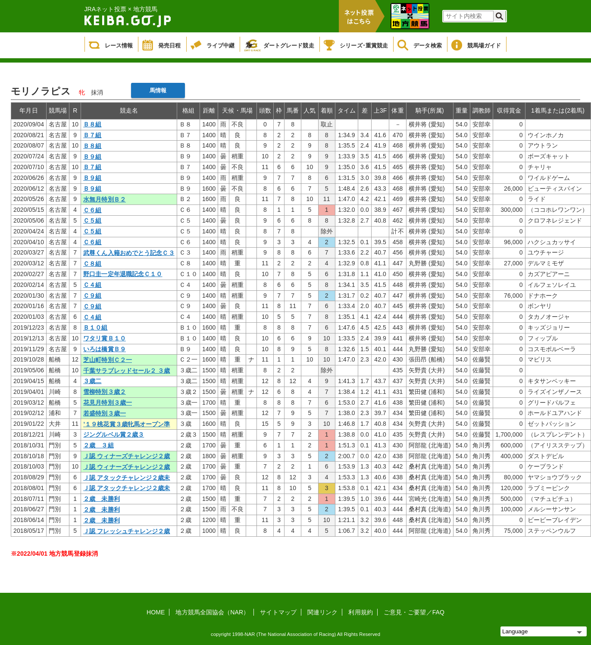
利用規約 (360, 612)
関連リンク (322, 612)
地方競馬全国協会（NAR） (212, 612)
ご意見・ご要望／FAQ (414, 612)
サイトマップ (278, 612)
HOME (156, 612)
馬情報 (158, 90)
